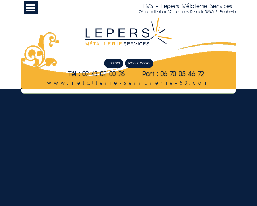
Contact (114, 63)
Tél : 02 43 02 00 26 (96, 74)
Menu (31, 7)
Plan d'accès (139, 63)
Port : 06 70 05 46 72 (173, 74)
